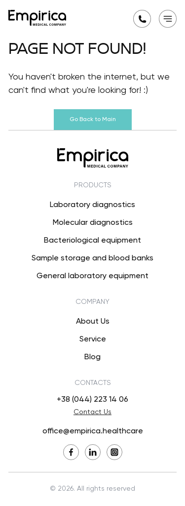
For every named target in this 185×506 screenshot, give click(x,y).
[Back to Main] (37, 18)
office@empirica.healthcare (92, 431)
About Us (93, 322)
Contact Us (92, 412)
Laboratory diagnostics (92, 205)
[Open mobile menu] (168, 19)
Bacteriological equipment (92, 241)
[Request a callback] (142, 19)
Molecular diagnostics (93, 223)
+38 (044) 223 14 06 (92, 400)
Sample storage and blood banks (92, 258)
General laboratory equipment (92, 276)
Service (92, 339)
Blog (92, 357)
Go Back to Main (93, 120)
